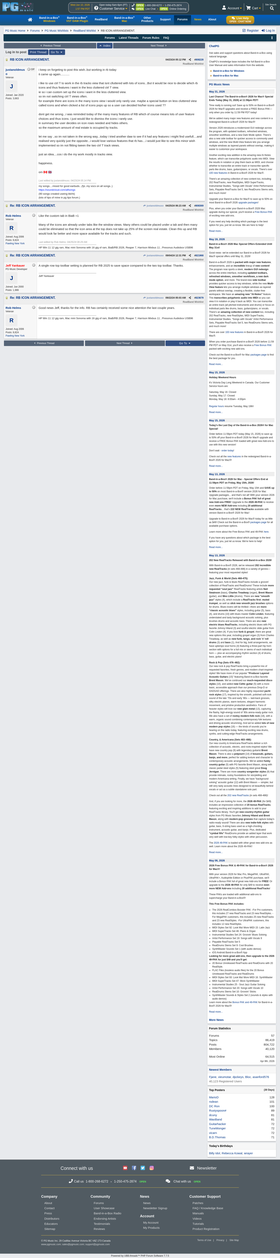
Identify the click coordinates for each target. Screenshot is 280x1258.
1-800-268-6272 (153, 5)
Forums (35, 30)
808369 (199, 205)
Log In (268, 30)
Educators (51, 1223)
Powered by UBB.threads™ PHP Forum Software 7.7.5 (140, 1255)
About (48, 1203)
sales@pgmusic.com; (73, 1244)
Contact (49, 1208)
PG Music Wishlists (56, 30)
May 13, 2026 (217, 474)
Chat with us (182, 1181)
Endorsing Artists (105, 1218)
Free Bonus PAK (263, 212)
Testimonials (102, 1223)
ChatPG (214, 46)
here (266, 531)
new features (234, 456)
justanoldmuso (153, 205)
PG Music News (219, 84)
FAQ (166, 37)
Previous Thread (50, 45)
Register (250, 30)
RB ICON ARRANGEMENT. (29, 59)
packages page (259, 354)
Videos (197, 1218)
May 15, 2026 (217, 372)
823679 (199, 297)
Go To (57, 52)
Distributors (51, 1218)
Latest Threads (129, 37)
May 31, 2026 (217, 91)
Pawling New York (15, 243)
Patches (198, 1203)
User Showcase (104, 1208)
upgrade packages (248, 202)
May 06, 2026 (217, 860)
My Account (151, 1222)
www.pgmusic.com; (51, 1244)
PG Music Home (15, 30)
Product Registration (206, 1229)
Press (48, 1213)
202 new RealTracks (238, 795)
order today (227, 450)
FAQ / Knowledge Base (208, 1208)
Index (105, 45)
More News (216, 1019)
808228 (199, 59)
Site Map (234, 1240)
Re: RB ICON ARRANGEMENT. (33, 205)
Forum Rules (150, 37)
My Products (151, 1227)
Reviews (99, 1229)
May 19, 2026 (217, 239)
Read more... (216, 231)
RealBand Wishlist (84, 30)
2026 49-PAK (221, 842)
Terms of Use (204, 1240)
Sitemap (49, 1229)
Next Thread (159, 45)
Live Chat (151, 9)
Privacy (220, 1240)
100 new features (218, 173)
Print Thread (38, 52)
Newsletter (207, 1168)
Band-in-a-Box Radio (107, 1213)
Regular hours (216, 406)
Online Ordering (177, 9)
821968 (199, 255)
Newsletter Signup (155, 1208)
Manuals (198, 1213)
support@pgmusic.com (97, 1244)
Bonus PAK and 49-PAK (245, 1002)
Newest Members (220, 1069)
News (147, 1203)
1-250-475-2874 (173, 5)
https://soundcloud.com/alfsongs (57, 189)
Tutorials (198, 1223)
